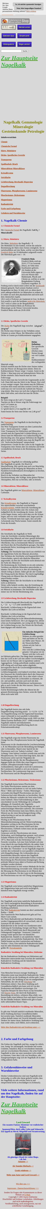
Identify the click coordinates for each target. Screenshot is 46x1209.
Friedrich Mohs (7, 252)
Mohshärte (14, 243)
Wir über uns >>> (23, 1184)
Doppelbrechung (8, 186)
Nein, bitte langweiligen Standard (29, 8)
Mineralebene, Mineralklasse (32, 490)
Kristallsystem (7, 173)
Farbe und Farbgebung (10, 209)
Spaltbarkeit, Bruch (9, 164)
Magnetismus (6, 200)
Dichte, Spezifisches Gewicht (13, 155)
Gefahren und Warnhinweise (13, 213)
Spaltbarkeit (5, 462)
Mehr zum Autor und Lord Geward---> (23, 1175)
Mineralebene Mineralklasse (13, 168)
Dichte (7, 326)
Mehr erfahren (31, 11)
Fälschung (28, 982)
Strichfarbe (6, 177)
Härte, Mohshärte (8, 151)
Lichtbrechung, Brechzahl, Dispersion (17, 182)
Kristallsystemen (7, 508)
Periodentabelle (16, 948)
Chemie (4, 142)
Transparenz (6, 160)
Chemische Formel (9, 146)
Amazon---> (23, 1161)
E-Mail (28, 1195)
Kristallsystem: (10, 503)
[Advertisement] (23, 94)
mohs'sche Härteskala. (36, 301)
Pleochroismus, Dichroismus (13, 195)
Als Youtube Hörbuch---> (23, 1166)
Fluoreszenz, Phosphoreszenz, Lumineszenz (19, 191)
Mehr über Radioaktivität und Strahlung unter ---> (20, 1027)
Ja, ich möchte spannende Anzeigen (28, 4)
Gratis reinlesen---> (23, 1170)
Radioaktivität (7, 204)
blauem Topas (9, 993)
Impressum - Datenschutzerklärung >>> (23, 1188)
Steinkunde (40, 286)
